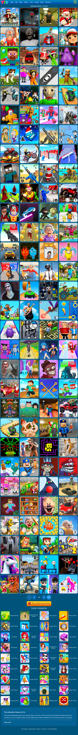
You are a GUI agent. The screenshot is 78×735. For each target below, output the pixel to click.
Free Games (24, 729)
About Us (38, 729)
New (12, 2)
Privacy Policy (31, 729)
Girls (41, 2)
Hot (16, 2)
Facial (37, 2)
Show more (7, 722)
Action (26, 2)
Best (20, 2)
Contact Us (44, 729)
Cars (31, 2)
